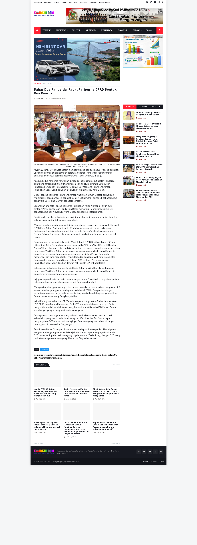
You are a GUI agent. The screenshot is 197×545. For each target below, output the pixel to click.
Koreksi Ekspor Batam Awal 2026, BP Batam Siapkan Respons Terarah (149, 167)
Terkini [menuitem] (47, 30)
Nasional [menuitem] (61, 30)
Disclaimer (104, 2)
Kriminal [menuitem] (91, 30)
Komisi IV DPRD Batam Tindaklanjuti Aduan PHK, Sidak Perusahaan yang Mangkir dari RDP (46, 392)
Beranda (38, 2)
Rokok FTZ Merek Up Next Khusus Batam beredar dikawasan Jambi (148, 126)
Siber (64, 2)
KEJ (75, 2)
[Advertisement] (143, 86)
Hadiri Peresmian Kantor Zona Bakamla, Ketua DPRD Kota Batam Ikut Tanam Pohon (76, 392)
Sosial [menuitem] (149, 30)
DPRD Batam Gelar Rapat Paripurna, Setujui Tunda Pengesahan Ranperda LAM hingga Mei (106, 392)
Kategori (156, 107)
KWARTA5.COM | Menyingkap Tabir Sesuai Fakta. (62, 462)
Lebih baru (39, 443)
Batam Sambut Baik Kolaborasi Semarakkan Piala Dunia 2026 (147, 154)
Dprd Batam (47, 83)
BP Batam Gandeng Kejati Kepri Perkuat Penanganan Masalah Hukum (149, 179)
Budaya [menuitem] (136, 30)
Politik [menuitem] (76, 30)
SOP (70, 2)
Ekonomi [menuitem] (122, 30)
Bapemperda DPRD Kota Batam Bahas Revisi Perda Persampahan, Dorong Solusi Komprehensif (105, 425)
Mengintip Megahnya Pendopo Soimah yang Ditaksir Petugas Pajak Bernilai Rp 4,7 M (147, 140)
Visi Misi (83, 2)
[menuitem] (37, 30)
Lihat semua (116, 365)
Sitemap (93, 2)
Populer (130, 107)
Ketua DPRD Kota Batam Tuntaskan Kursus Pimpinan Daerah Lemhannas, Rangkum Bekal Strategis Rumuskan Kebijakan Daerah (76, 428)
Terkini (143, 107)
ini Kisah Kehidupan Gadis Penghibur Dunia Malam (148, 113)
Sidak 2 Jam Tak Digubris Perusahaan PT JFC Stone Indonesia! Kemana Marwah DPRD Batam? (47, 425)
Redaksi (47, 2)
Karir (56, 2)
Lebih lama (114, 443)
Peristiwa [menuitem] (106, 30)
